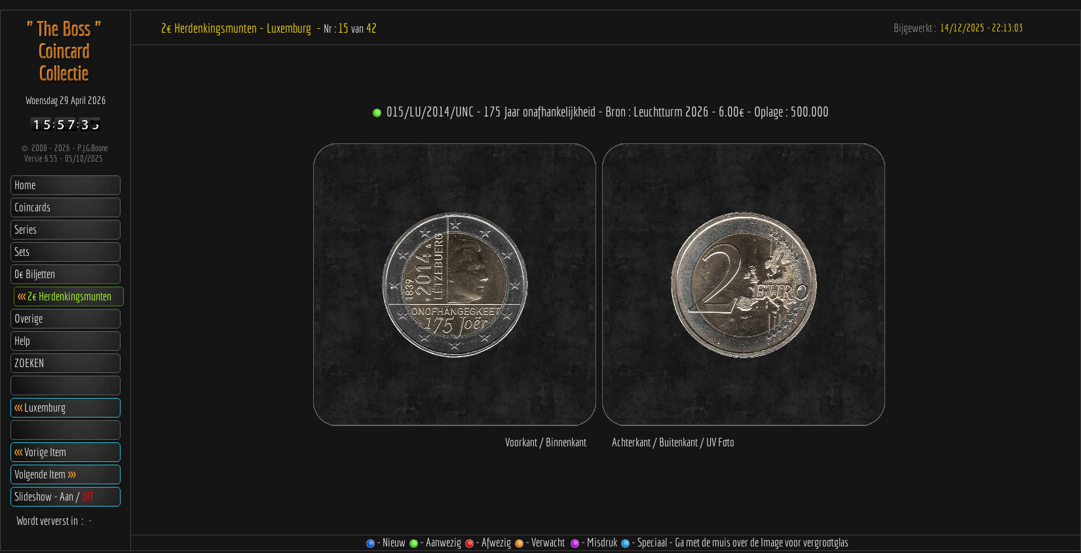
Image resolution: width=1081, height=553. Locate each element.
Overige (28, 318)
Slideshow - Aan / (54, 496)
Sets (21, 252)
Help (22, 341)
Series (25, 229)
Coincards (32, 207)
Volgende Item (44, 474)
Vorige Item (40, 452)
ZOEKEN (29, 363)
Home (24, 185)
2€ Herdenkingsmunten (64, 296)
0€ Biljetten (34, 274)
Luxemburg (40, 407)
